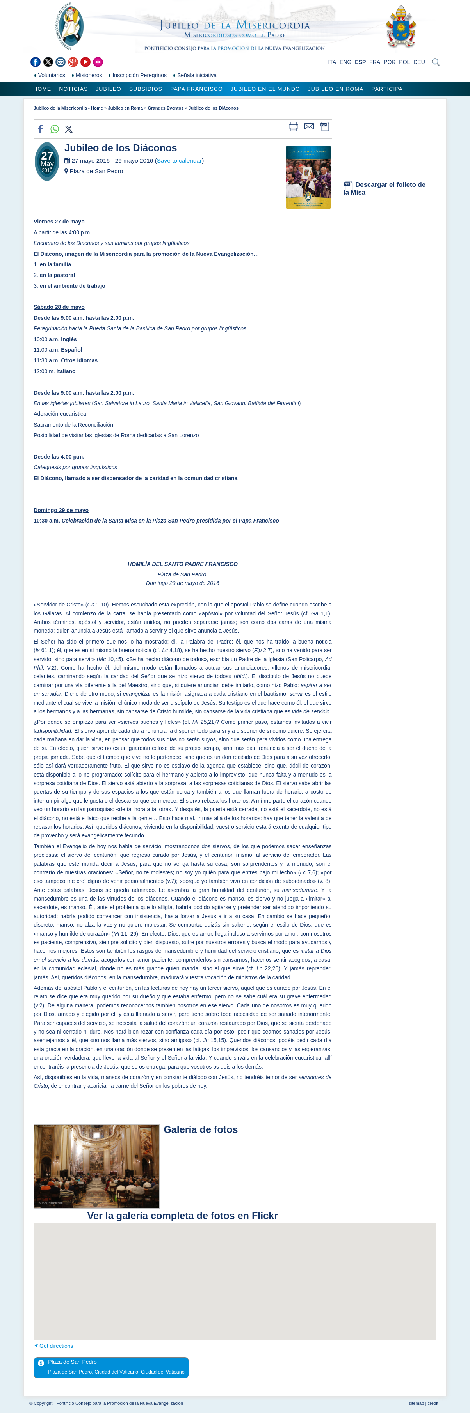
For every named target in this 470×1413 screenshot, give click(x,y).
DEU (419, 62)
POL (404, 62)
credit (432, 1403)
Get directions (56, 1346)
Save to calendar (179, 160)
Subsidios (145, 89)
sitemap (416, 1403)
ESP (360, 62)
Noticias (73, 89)
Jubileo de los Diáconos (214, 108)
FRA (374, 62)
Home (42, 89)
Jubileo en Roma (336, 89)
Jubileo (108, 89)
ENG (345, 62)
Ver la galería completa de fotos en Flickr (182, 1215)
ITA (332, 62)
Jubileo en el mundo (265, 89)
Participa (387, 89)
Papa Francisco (196, 89)
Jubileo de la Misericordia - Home (68, 108)
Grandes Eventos (165, 108)
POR (389, 62)
